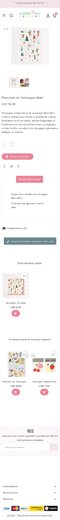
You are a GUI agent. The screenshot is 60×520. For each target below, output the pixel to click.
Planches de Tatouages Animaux (15, 381)
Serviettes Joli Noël (16, 303)
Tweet (11, 166)
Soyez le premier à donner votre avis (30, 241)
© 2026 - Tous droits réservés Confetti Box (30, 515)
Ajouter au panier (17, 156)
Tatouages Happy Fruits (44, 381)
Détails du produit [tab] (29, 179)
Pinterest (18, 166)
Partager (4, 166)
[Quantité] (5, 144)
